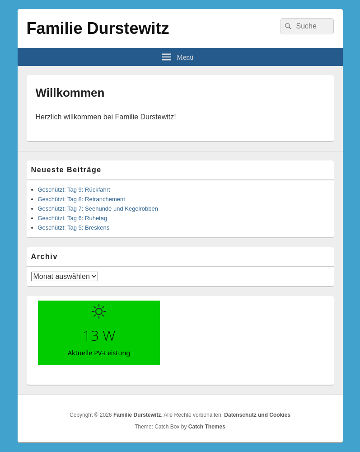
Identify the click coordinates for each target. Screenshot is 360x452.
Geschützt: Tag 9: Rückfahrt (74, 189)
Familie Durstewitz (98, 28)
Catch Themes (206, 427)
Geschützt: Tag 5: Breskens (74, 227)
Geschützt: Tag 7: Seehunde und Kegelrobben (98, 208)
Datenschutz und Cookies (257, 415)
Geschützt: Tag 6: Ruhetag (73, 218)
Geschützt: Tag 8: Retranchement (81, 199)
